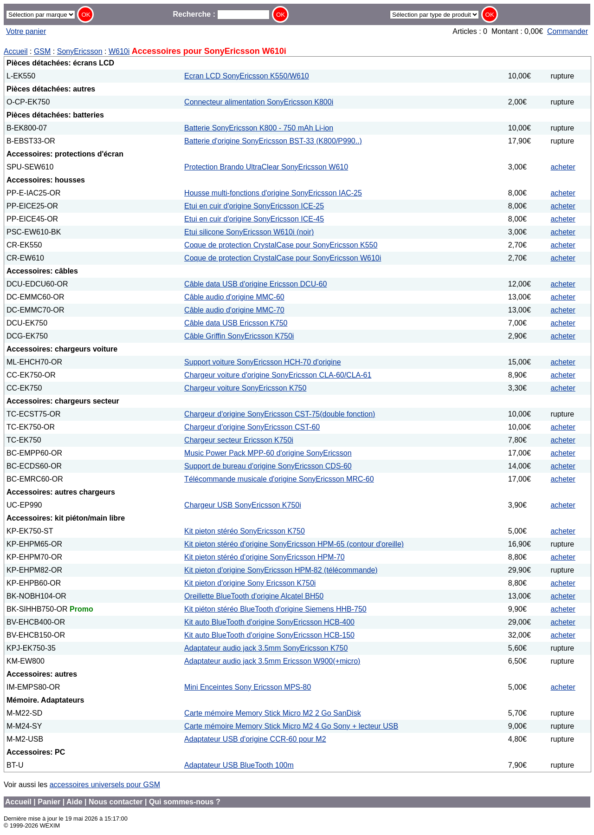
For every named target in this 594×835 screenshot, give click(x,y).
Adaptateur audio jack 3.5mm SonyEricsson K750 (266, 648)
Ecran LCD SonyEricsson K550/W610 (246, 76)
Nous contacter (115, 802)
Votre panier (26, 31)
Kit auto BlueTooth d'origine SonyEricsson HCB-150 (269, 635)
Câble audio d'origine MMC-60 (234, 297)
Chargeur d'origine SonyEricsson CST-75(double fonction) (279, 414)
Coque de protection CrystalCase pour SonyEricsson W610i (282, 258)
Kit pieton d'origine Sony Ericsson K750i (250, 583)
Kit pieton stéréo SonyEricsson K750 (244, 531)
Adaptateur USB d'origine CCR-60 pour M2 (255, 739)
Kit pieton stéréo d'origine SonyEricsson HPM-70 (264, 557)
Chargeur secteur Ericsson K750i (238, 440)
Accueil (16, 51)
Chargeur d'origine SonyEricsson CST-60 (252, 427)
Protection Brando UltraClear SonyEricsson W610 (266, 167)
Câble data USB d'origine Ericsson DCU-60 (255, 284)
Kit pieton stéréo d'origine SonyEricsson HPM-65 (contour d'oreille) (294, 544)
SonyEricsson (80, 51)
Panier (49, 802)
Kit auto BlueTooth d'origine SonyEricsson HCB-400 (269, 622)
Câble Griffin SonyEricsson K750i (239, 336)
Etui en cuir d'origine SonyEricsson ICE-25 (254, 206)
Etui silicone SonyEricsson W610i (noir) (249, 232)
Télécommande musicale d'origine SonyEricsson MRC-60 (279, 479)
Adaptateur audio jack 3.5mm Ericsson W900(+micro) (272, 661)
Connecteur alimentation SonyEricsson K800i (258, 102)
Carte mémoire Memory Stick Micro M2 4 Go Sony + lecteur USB (291, 726)
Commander (567, 31)
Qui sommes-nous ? (184, 802)
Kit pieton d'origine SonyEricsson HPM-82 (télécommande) (281, 570)
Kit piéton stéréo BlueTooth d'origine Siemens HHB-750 (275, 609)
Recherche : (221, 14)
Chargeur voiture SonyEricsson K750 (245, 388)
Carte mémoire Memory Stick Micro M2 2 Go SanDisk (272, 713)
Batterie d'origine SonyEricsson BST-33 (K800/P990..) (273, 141)
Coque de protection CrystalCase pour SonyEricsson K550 (280, 245)
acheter (562, 167)
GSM (42, 51)
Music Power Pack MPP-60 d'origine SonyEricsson (268, 453)
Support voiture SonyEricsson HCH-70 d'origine (262, 362)
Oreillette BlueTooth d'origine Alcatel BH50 (253, 596)
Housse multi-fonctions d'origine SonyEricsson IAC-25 (273, 193)
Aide (74, 802)
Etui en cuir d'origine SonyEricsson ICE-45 (254, 219)
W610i (119, 51)
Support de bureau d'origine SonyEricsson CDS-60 (268, 466)
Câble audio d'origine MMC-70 (234, 310)
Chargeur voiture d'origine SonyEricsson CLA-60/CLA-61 (277, 375)
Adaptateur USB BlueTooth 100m (239, 765)
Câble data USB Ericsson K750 (235, 323)
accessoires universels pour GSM (105, 785)
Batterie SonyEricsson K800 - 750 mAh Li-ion (258, 128)
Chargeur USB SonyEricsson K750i (242, 505)
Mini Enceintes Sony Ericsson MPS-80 (247, 687)
